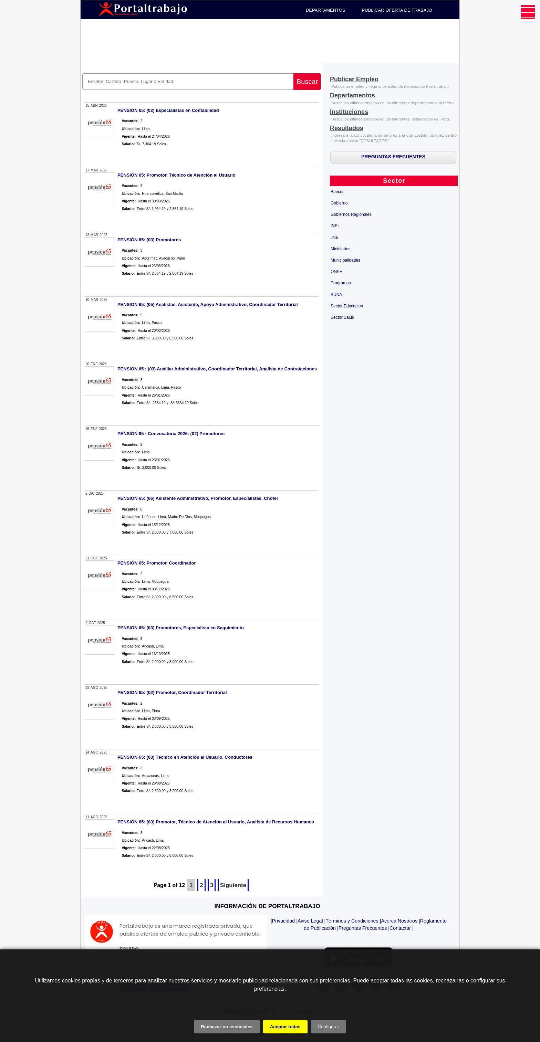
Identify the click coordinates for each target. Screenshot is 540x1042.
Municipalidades (345, 260)
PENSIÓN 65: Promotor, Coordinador (156, 563)
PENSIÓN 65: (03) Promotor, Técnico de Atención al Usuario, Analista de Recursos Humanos (215, 821)
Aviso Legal (310, 921)
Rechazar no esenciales (226, 1026)
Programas (341, 283)
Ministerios (340, 248)
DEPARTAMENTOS (325, 10)
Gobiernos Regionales (351, 214)
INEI (335, 225)
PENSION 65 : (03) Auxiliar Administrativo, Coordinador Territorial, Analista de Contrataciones (217, 368)
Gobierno (339, 203)
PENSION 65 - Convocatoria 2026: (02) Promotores (171, 433)
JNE (335, 237)
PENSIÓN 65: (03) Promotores (149, 239)
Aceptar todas (285, 1026)
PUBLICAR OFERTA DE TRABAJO (397, 10)
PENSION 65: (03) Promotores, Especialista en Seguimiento (180, 627)
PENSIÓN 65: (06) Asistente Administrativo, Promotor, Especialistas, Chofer (197, 498)
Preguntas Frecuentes (363, 928)
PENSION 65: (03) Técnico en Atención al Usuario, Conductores (184, 757)
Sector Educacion (347, 306)
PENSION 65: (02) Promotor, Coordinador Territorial (172, 692)
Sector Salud (342, 317)
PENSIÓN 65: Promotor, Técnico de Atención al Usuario (176, 175)
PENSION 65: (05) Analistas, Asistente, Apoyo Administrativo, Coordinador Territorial (207, 304)
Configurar (328, 1026)
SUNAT (337, 294)
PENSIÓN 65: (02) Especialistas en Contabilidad (168, 110)
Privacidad (283, 921)
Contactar (400, 928)
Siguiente (233, 885)
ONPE (336, 271)
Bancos (337, 191)
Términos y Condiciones (351, 921)
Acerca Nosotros (399, 921)
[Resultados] (346, 128)
